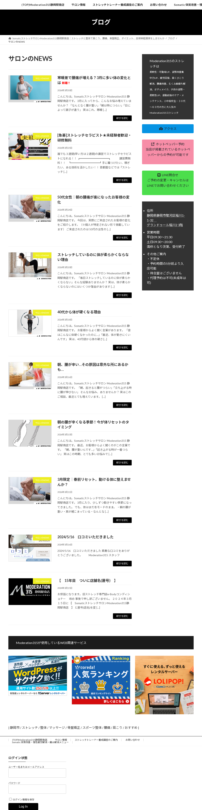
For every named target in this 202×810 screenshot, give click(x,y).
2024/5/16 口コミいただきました (85, 537)
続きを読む (122, 118)
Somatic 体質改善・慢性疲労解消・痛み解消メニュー (40, 742)
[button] (168, 128)
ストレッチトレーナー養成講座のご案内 (96, 739)
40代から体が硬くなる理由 (79, 312)
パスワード (14, 783)
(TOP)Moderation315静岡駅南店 (29, 739)
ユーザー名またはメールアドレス (26, 766)
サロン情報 (61, 739)
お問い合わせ (133, 739)
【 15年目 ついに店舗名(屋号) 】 (87, 580)
